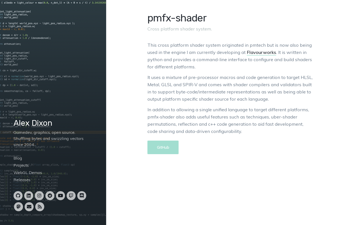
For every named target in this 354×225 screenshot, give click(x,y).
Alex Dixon (33, 123)
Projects (21, 165)
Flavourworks (261, 52)
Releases (22, 179)
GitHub (163, 147)
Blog (18, 158)
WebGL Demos (28, 172)
